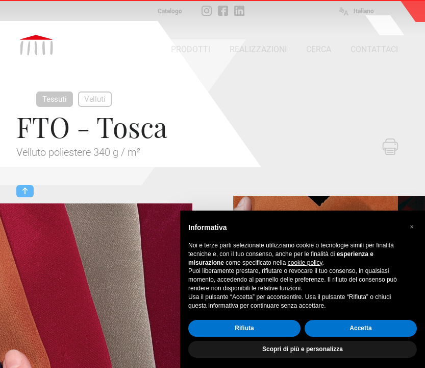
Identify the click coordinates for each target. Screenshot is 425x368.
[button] (412, 227)
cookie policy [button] (305, 262)
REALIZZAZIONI (258, 49)
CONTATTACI (374, 49)
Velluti (95, 99)
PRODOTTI (190, 49)
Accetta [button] (360, 328)
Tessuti (54, 99)
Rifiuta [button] (244, 328)
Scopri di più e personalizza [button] (302, 349)
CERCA (318, 49)
